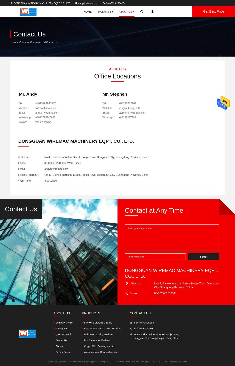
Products (105, 11)
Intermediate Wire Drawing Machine (128, 328)
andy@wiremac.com (87, 3)
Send (204, 256)
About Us (127, 11)
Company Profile (77, 322)
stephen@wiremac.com (117, 112)
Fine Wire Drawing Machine (124, 322)
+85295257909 (112, 103)
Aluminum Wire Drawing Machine (127, 352)
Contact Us (74, 340)
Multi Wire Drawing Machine (124, 334)
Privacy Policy (76, 352)
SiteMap (73, 346)
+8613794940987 (46, 103)
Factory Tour (75, 328)
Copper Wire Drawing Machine (126, 346)
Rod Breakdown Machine (123, 340)
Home (88, 11)
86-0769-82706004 (114, 3)
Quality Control (76, 334)
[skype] (44, 122)
